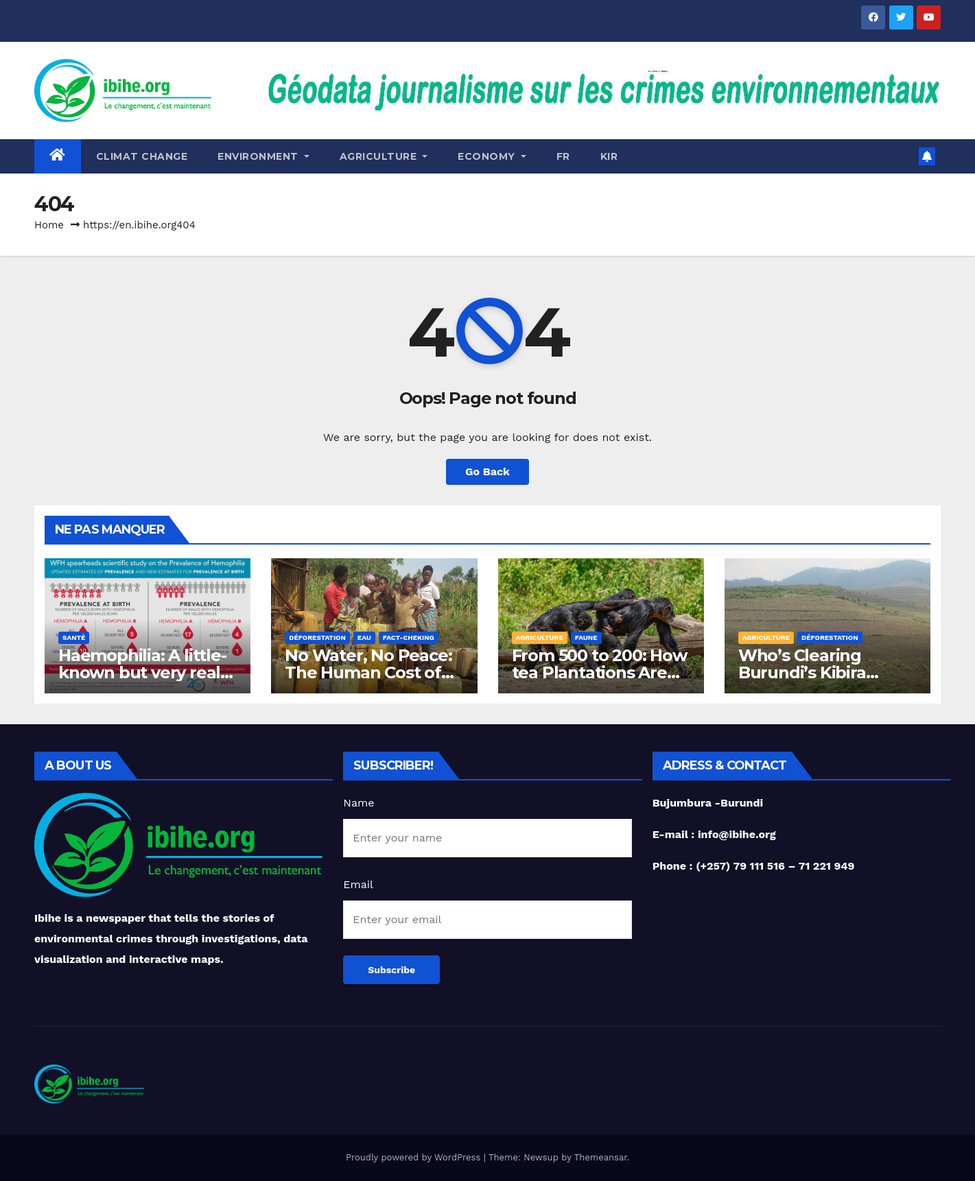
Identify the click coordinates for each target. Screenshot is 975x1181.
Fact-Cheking (408, 637)
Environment (263, 156)
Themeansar (600, 1157)
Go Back (487, 471)
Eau (364, 637)
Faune (586, 637)
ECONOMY (492, 156)
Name (358, 802)
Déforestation (317, 637)
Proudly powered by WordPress (415, 1157)
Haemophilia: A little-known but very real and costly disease (142, 672)
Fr (563, 156)
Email (358, 884)
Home (49, 225)
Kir (609, 156)
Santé (73, 637)
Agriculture (384, 156)
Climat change (142, 156)
